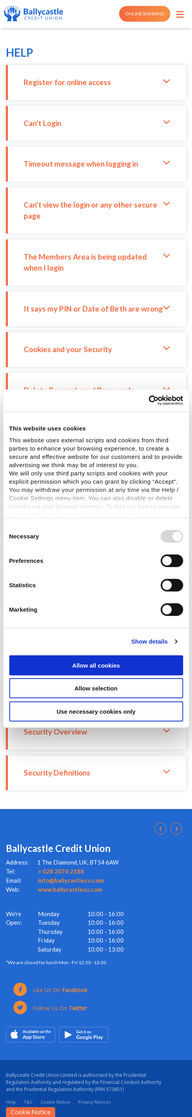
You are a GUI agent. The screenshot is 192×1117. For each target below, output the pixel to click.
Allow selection (96, 688)
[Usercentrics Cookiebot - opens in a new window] (148, 400)
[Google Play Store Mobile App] (83, 1034)
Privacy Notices (94, 1101)
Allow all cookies (96, 665)
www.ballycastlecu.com (70, 888)
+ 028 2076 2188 (61, 871)
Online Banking (144, 14)
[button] (160, 829)
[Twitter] (55, 1007)
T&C (28, 1101)
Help (11, 1101)
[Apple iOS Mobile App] (30, 1034)
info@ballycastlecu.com (71, 879)
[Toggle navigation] (180, 14)
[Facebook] (55, 989)
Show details (149, 641)
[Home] (29, 14)
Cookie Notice (133, 514)
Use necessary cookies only (95, 711)
